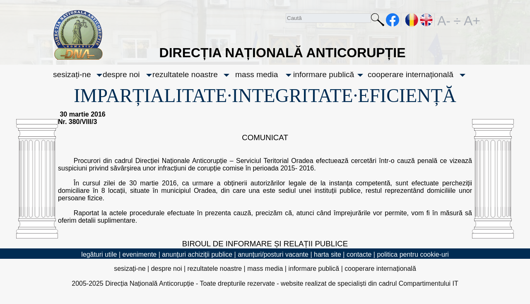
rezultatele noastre (185, 74)
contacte (359, 254)
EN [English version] (427, 20)
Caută (377, 21)
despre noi (121, 74)
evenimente (140, 254)
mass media (256, 74)
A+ (470, 20)
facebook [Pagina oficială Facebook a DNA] (392, 20)
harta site (327, 254)
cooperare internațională (410, 74)
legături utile (99, 254)
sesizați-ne (72, 74)
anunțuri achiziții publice (197, 254)
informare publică (323, 74)
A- (443, 20)
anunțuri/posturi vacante (273, 254)
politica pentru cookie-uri (412, 254)
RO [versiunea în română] (412, 20)
